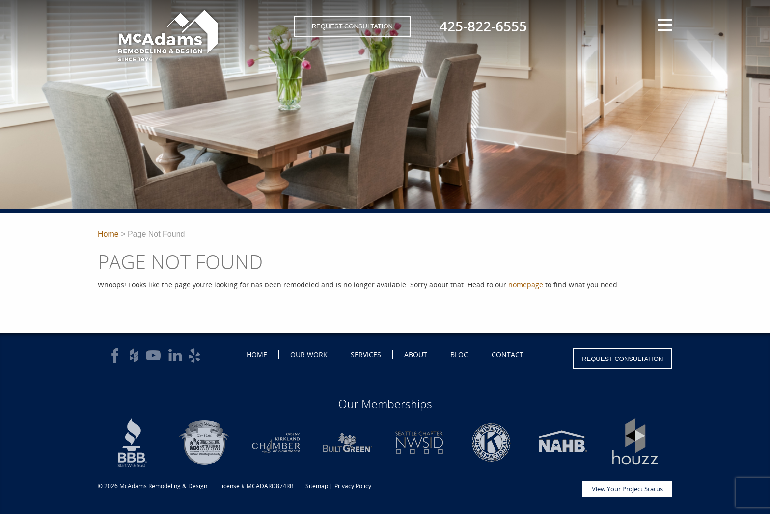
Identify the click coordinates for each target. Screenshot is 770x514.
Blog (459, 354)
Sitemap (316, 486)
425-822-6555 (483, 26)
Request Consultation (352, 26)
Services (366, 354)
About (415, 354)
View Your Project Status (627, 489)
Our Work (309, 354)
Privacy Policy (352, 486)
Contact (507, 354)
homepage (525, 284)
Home (108, 234)
